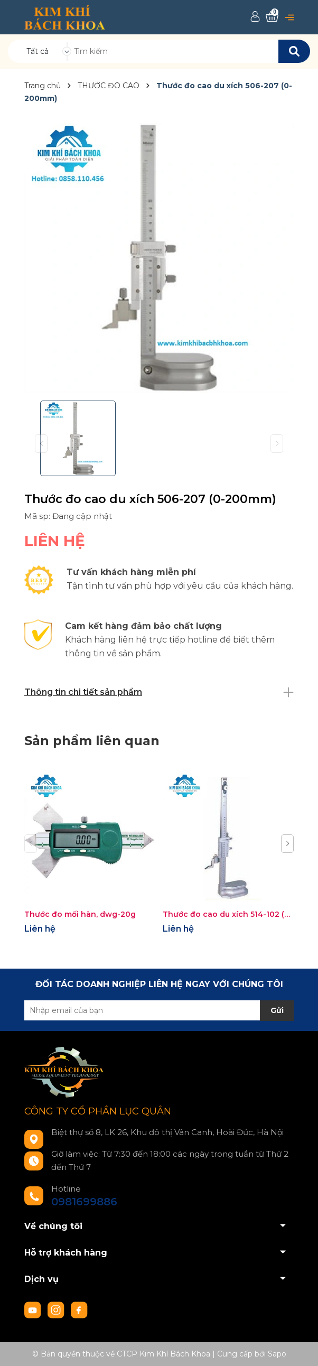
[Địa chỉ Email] (159, 1010)
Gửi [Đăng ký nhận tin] (277, 1010)
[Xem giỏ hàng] (272, 17)
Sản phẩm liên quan (92, 740)
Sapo (277, 1354)
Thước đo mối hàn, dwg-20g (80, 914)
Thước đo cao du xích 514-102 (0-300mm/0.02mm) (228, 914)
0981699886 (84, 1201)
